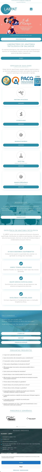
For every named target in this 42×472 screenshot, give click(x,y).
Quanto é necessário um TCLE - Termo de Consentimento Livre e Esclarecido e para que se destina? (20, 404)
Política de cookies (16, 470)
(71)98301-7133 (28, 0)
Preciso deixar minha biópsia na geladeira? (15, 381)
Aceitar (21, 462)
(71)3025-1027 (22, 0)
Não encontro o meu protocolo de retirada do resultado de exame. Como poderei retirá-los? (21, 378)
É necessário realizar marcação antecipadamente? (17, 361)
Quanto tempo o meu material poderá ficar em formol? (18, 374)
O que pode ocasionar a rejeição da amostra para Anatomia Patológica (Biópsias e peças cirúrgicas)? (19, 391)
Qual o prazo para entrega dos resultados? (15, 371)
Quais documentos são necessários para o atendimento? (18, 358)
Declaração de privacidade (24, 470)
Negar (21, 466)
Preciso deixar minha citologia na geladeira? (15, 388)
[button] (31, 9)
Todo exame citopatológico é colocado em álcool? (17, 364)
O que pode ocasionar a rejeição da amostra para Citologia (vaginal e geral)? (22, 396)
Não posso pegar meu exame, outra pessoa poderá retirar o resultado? (19, 367)
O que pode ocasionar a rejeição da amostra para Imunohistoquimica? (16, 400)
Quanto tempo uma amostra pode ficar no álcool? (17, 385)
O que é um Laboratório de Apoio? (12, 355)
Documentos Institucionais (21, 2)
